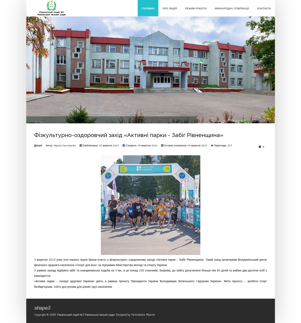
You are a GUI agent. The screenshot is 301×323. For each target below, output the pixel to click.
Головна (148, 8)
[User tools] (261, 147)
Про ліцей (170, 8)
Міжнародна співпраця (232, 8)
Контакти (264, 8)
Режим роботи (196, 8)
